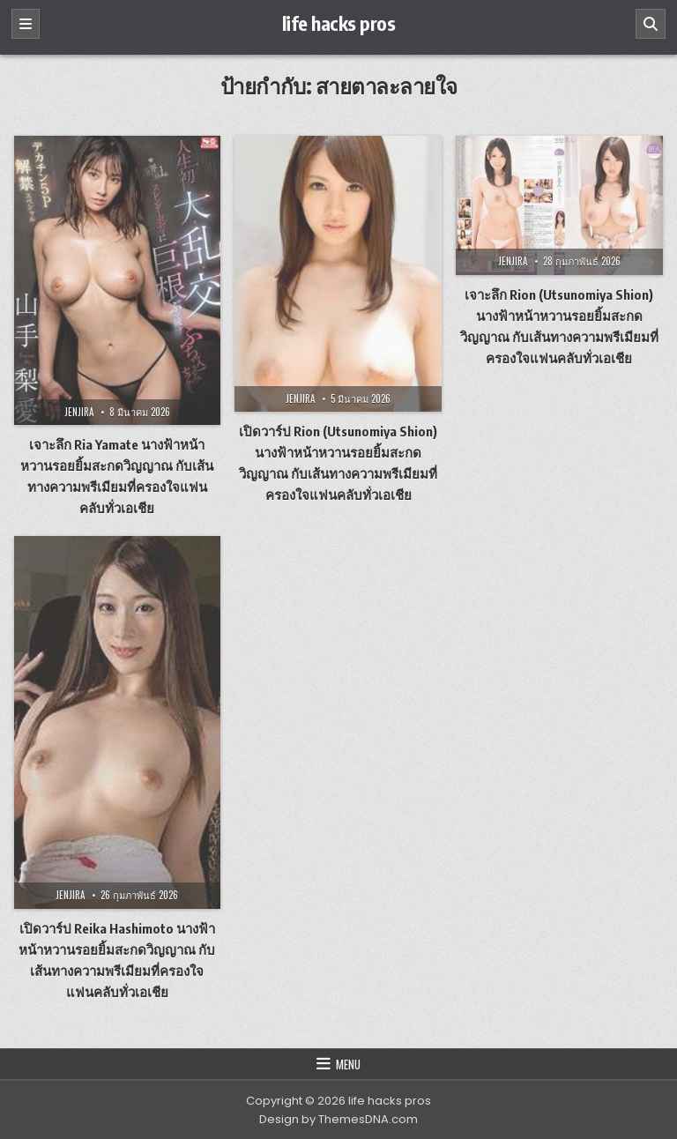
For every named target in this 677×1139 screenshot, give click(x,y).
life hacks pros (339, 23)
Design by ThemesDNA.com (338, 1119)
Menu (348, 1064)
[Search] (651, 24)
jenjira (78, 412)
